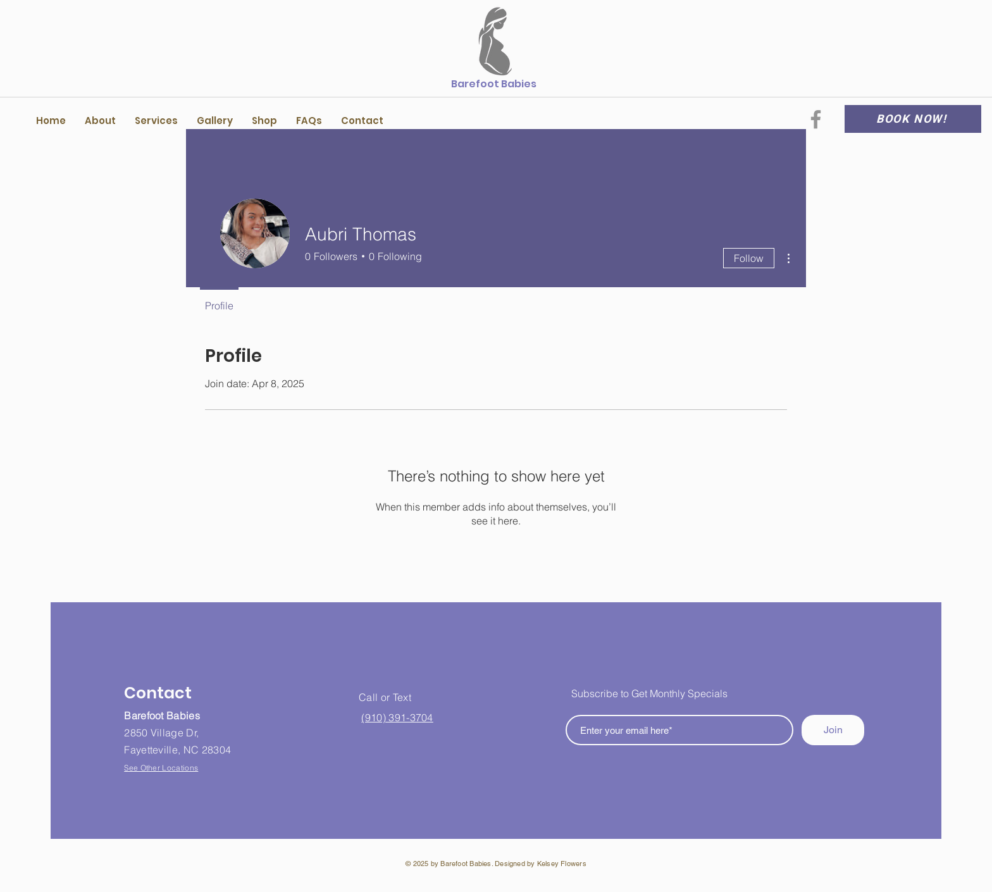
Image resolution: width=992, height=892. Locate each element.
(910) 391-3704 (397, 717)
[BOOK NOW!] (913, 119)
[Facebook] (815, 119)
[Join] (833, 730)
